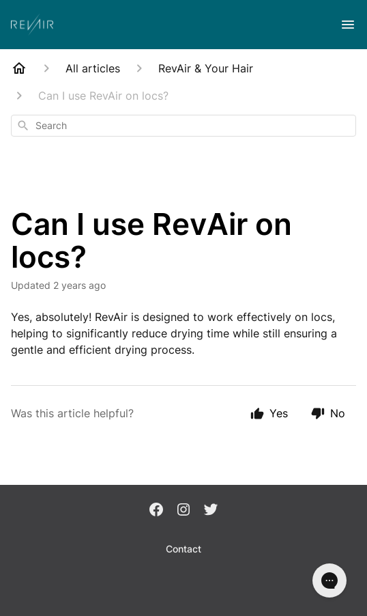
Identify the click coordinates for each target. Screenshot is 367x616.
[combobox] (183, 126)
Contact (183, 549)
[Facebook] (156, 510)
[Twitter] (211, 510)
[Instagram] (183, 510)
